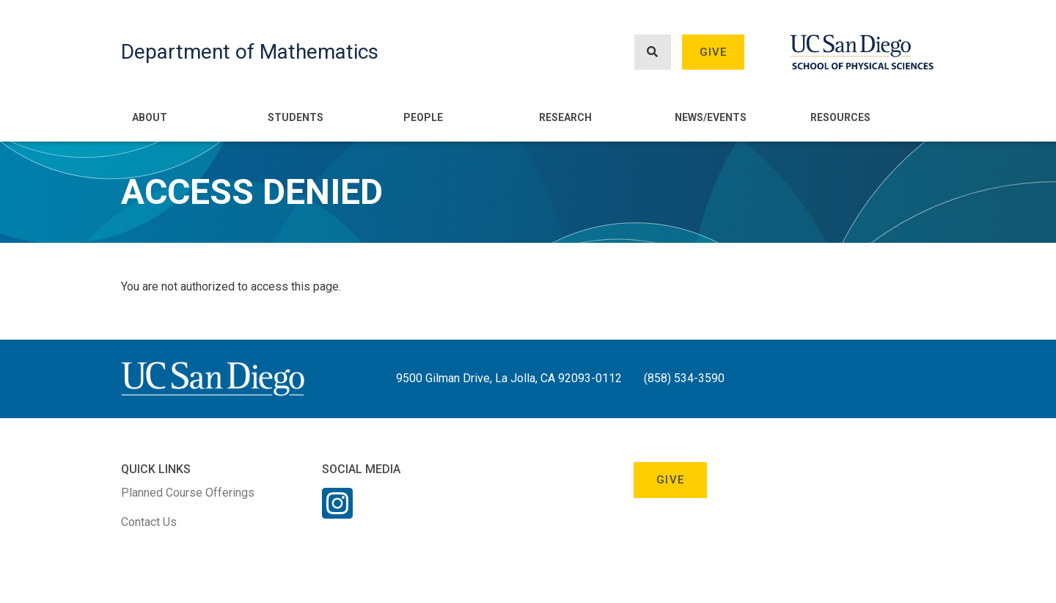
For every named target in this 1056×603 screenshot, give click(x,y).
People (423, 117)
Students (295, 117)
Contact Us (149, 522)
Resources (840, 117)
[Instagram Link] (337, 513)
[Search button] (652, 52)
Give (713, 52)
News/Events (711, 117)
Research (565, 117)
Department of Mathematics (249, 52)
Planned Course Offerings (187, 493)
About (149, 117)
